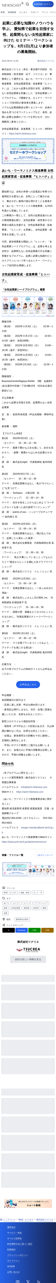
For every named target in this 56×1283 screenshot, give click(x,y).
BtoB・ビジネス (10, 893)
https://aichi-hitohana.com (22, 133)
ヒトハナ (27, 903)
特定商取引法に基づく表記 (19, 1244)
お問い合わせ (13, 1272)
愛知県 (26, 908)
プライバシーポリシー (17, 1255)
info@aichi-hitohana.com (34, 787)
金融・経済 (24, 893)
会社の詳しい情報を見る (28, 959)
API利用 (11, 1266)
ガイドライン (13, 1261)
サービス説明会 (14, 1238)
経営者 (36, 908)
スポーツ (34, 12)
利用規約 (11, 1249)
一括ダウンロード (44, 855)
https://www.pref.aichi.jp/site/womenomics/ (24, 842)
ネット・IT (37, 893)
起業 (5, 913)
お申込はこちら (28, 684)
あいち (6, 903)
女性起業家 (15, 908)
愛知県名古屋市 (22, 919)
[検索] (27, 4)
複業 (44, 908)
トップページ (8, 1219)
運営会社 (11, 1227)
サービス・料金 (14, 1233)
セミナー (16, 903)
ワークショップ (41, 903)
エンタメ (23, 12)
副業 (5, 908)
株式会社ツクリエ (45, 61)
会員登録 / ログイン (43, 4)
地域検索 (12, 12)
